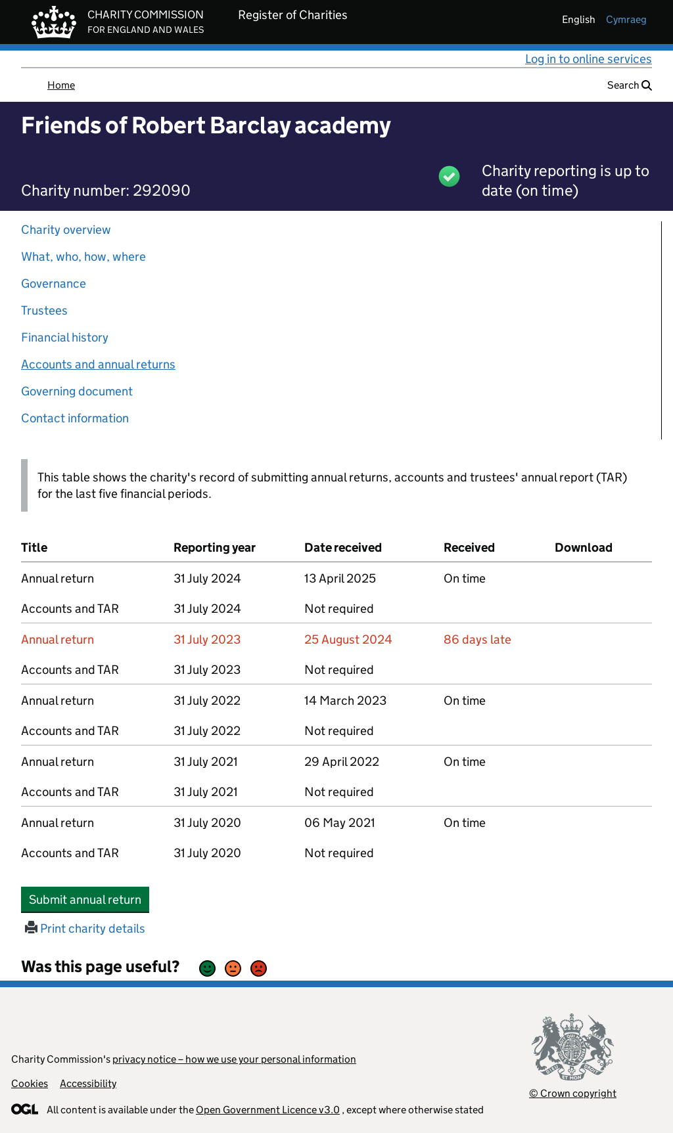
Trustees (44, 310)
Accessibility (88, 1083)
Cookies (29, 1083)
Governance (53, 283)
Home (61, 85)
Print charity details (85, 928)
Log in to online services (588, 58)
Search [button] (629, 85)
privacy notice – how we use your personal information (234, 1059)
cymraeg (626, 19)
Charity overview (66, 229)
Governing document (77, 391)
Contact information (75, 418)
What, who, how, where (83, 256)
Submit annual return (89, 899)
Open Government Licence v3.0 (268, 1109)
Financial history (64, 337)
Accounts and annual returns (98, 364)
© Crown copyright (572, 1093)
